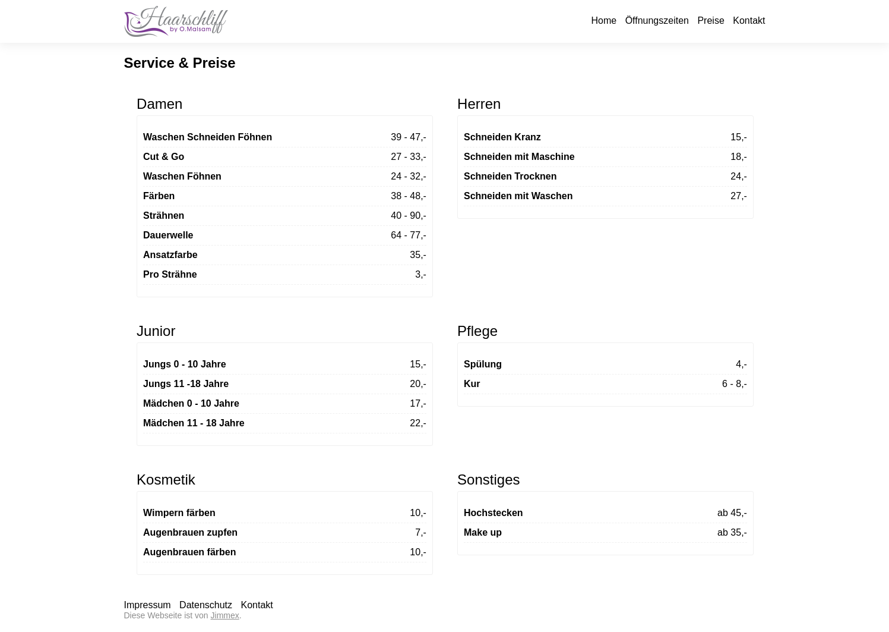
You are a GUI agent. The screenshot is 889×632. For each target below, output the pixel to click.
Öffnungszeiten (657, 20)
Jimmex (225, 615)
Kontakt (749, 20)
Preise (710, 20)
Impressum (147, 605)
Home (603, 20)
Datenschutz (205, 605)
